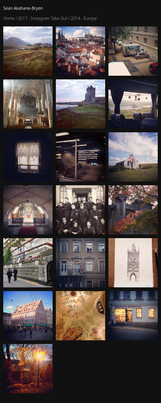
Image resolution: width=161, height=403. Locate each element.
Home (9, 18)
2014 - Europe (84, 18)
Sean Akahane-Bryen (23, 8)
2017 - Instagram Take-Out (42, 18)
